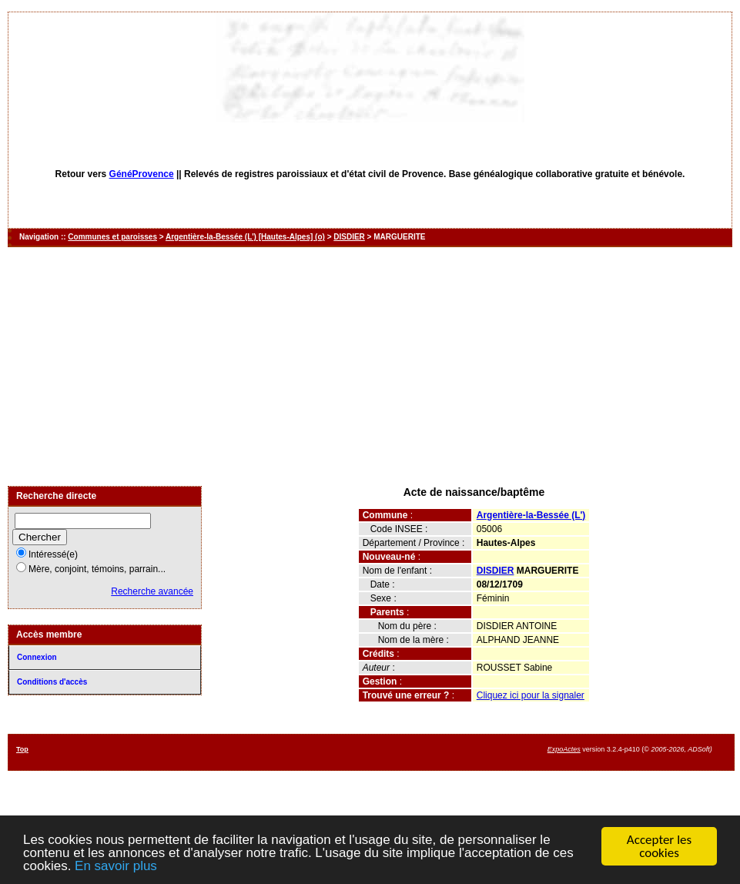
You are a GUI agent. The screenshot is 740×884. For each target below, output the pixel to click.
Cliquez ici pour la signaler (530, 695)
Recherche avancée (152, 591)
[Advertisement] (370, 366)
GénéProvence (141, 174)
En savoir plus (116, 866)
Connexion (37, 657)
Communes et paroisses (112, 237)
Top (22, 749)
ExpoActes (564, 749)
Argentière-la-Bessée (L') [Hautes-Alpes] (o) (245, 237)
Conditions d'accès (52, 682)
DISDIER (349, 237)
